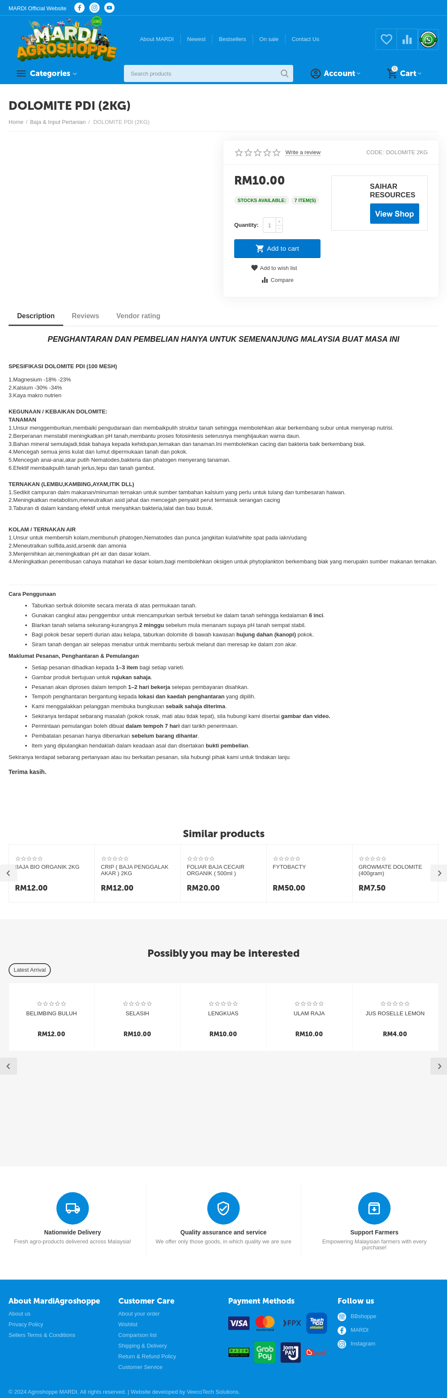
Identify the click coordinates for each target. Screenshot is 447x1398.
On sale (269, 39)
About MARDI (157, 39)
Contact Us (305, 39)
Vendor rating (138, 315)
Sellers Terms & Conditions (42, 1335)
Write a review (303, 152)
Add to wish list (274, 268)
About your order (139, 1313)
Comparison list (137, 1335)
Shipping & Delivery (142, 1345)
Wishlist (128, 1324)
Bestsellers (232, 39)
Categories (50, 73)
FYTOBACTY (289, 867)
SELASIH (137, 1013)
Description (36, 315)
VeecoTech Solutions (212, 1392)
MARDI (359, 1330)
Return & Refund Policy (147, 1356)
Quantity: (246, 225)
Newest (196, 39)
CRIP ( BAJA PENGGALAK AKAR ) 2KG (134, 870)
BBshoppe (363, 1316)
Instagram (362, 1344)
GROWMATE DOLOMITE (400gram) (390, 870)
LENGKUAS (223, 1013)
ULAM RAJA (309, 1013)
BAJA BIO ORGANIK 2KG (47, 867)
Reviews (85, 315)
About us (19, 1313)
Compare (277, 280)
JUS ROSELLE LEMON (394, 1013)
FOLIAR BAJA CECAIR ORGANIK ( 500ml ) (215, 870)
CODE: (375, 152)
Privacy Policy (26, 1324)
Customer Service (140, 1367)
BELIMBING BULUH (51, 1013)
